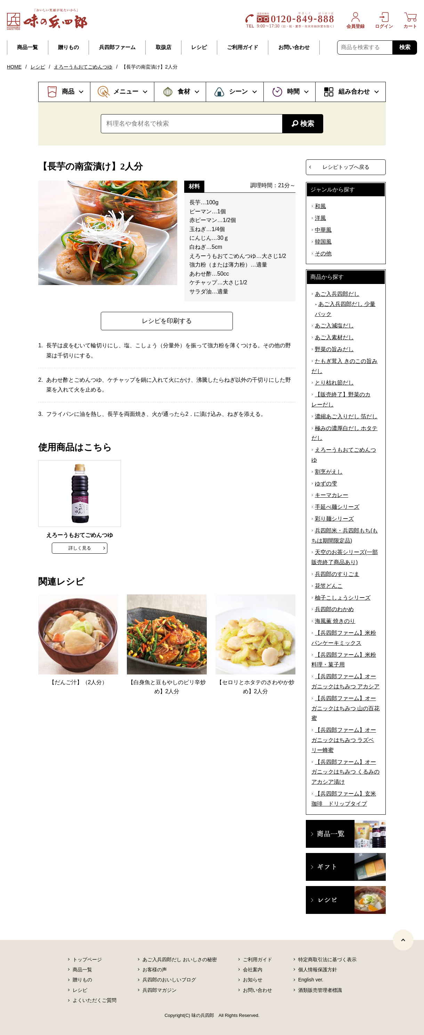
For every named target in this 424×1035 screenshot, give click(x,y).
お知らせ (252, 979)
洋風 (320, 218)
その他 (323, 253)
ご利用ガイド (242, 47)
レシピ (199, 47)
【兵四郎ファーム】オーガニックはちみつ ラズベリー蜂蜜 (343, 740)
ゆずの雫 (326, 484)
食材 (184, 91)
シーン (238, 91)
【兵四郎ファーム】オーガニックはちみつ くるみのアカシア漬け (345, 772)
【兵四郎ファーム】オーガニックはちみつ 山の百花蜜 (345, 708)
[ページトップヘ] (403, 940)
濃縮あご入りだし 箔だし (346, 416)
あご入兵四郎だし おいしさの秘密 (179, 959)
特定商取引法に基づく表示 (327, 959)
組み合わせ (354, 91)
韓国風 (323, 242)
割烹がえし (329, 472)
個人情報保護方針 (317, 969)
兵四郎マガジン (159, 990)
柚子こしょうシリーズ (342, 598)
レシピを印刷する (167, 320)
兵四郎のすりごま (337, 574)
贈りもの (68, 47)
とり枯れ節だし (334, 383)
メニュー (125, 91)
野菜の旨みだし (334, 349)
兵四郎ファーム (117, 47)
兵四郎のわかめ (334, 609)
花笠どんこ (329, 586)
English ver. (310, 979)
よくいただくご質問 (94, 1000)
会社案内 (252, 969)
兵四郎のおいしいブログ (169, 979)
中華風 (323, 230)
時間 (293, 91)
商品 (68, 91)
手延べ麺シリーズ (337, 507)
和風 (320, 206)
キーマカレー (331, 495)
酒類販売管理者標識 (320, 990)
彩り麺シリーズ (334, 519)
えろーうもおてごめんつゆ (83, 67)
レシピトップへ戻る (346, 167)
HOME (14, 67)
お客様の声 (154, 969)
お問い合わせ (294, 47)
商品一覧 (27, 47)
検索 (404, 47)
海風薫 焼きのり (335, 621)
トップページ (87, 959)
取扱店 (163, 47)
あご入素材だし (334, 337)
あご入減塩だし (334, 326)
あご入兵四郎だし (337, 294)
